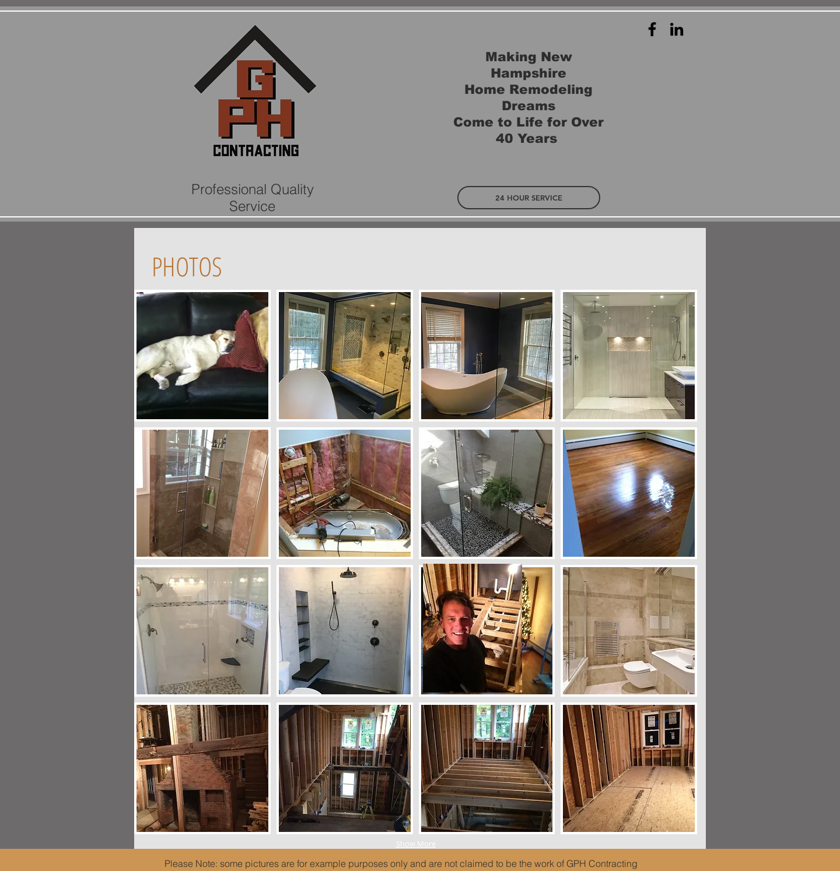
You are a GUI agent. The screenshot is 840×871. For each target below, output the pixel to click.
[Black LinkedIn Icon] (676, 29)
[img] (202, 356)
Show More (416, 843)
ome (478, 122)
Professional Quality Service (252, 198)
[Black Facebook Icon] (652, 29)
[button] (528, 197)
